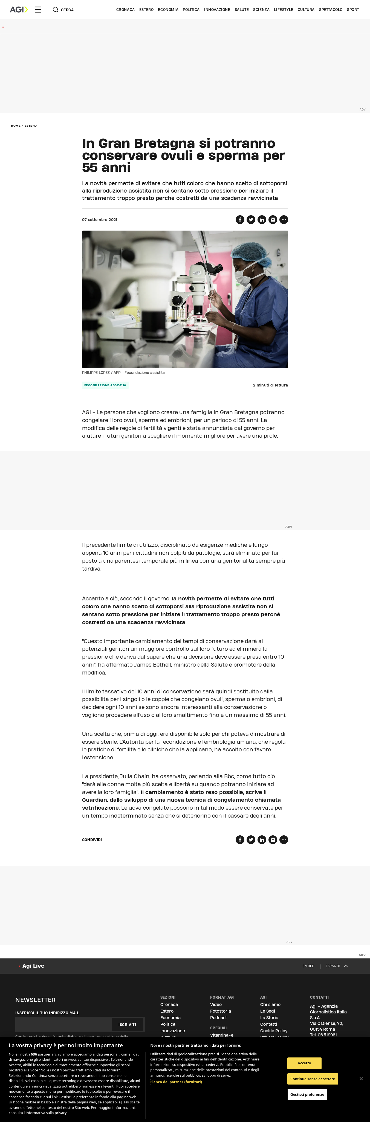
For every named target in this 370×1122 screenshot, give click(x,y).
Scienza (261, 9)
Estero (146, 9)
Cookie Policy (273, 1030)
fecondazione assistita (105, 385)
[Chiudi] (361, 1078)
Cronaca (125, 9)
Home (16, 125)
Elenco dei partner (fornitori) (176, 1081)
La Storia (269, 1017)
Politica (191, 9)
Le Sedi (267, 1011)
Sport (353, 9)
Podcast (218, 1017)
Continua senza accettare (312, 1078)
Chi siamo (270, 1004)
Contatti (268, 1024)
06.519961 (327, 1034)
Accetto (304, 1062)
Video (216, 1004)
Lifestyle (283, 9)
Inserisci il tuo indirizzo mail (47, 1013)
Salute (242, 9)
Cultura (306, 9)
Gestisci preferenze (307, 1094)
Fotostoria (220, 1011)
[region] (185, 1079)
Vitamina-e (221, 1035)
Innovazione (217, 9)
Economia (168, 9)
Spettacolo (331, 9)
